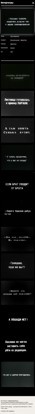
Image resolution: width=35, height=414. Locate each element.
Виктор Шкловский (15, 40)
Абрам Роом (23, 40)
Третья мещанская (15, 36)
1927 (12, 52)
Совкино (12, 48)
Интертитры (7, 2)
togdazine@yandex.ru (13, 400)
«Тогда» (10, 406)
